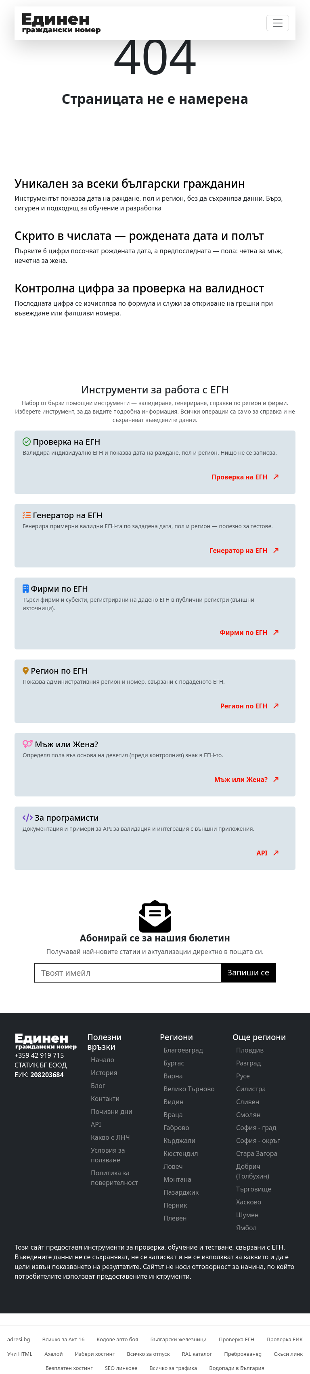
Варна (173, 1075)
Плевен (175, 1218)
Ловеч (173, 1166)
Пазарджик (181, 1192)
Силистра (251, 1088)
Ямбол (246, 1227)
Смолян (248, 1114)
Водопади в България (236, 1368)
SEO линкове (121, 1368)
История (104, 1072)
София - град (256, 1127)
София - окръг (258, 1140)
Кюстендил (180, 1153)
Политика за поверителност (114, 1177)
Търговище (253, 1189)
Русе (243, 1075)
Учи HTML (19, 1353)
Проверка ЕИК (284, 1339)
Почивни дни (111, 1111)
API (268, 853)
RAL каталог (197, 1353)
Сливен (247, 1101)
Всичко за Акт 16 (63, 1339)
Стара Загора (256, 1153)
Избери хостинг (95, 1353)
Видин (173, 1101)
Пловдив (250, 1050)
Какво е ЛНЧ (110, 1137)
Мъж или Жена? (247, 779)
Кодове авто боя (117, 1339)
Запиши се (248, 972)
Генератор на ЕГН (244, 550)
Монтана (177, 1179)
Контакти (105, 1098)
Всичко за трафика (173, 1368)
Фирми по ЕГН (250, 632)
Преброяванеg (243, 1353)
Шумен (247, 1214)
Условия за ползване (108, 1155)
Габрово (176, 1127)
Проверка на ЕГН (246, 477)
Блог (98, 1085)
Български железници (179, 1339)
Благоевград (183, 1050)
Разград (248, 1063)
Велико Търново (189, 1088)
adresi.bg (18, 1339)
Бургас (173, 1063)
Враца (173, 1114)
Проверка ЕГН (236, 1339)
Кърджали (179, 1140)
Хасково (248, 1202)
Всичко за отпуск (148, 1353)
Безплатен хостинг (69, 1368)
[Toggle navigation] (277, 23)
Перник (175, 1205)
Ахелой (53, 1353)
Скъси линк (288, 1353)
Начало (102, 1059)
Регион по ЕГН (250, 706)
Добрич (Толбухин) (252, 1171)
